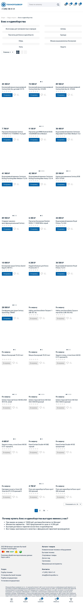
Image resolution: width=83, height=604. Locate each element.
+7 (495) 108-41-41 (48, 572)
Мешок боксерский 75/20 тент (12, 355)
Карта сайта (5, 557)
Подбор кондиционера (9, 578)
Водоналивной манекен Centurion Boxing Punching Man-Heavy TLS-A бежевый (41, 178)
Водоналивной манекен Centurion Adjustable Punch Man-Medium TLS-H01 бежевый (68, 134)
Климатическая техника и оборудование (56, 550)
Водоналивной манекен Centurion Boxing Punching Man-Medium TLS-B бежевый (14, 178)
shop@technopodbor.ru (50, 575)
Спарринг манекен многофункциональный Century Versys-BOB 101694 (13, 223)
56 (44, 511)
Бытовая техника (48, 552)
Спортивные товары (49, 555)
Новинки (7, 52)
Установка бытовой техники (11, 575)
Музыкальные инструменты (52, 564)
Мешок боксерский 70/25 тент (39, 355)
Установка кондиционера (10, 581)
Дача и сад (46, 558)
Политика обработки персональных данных (16, 555)
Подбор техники (6, 572)
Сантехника (46, 561)
